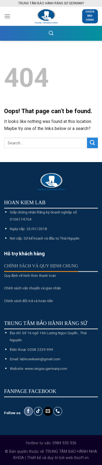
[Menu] (7, 16)
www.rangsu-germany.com (46, 368)
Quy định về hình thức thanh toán (30, 275)
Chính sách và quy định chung (41, 265)
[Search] (51, 33)
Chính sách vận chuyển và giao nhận (32, 288)
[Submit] (92, 143)
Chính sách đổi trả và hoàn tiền (28, 301)
